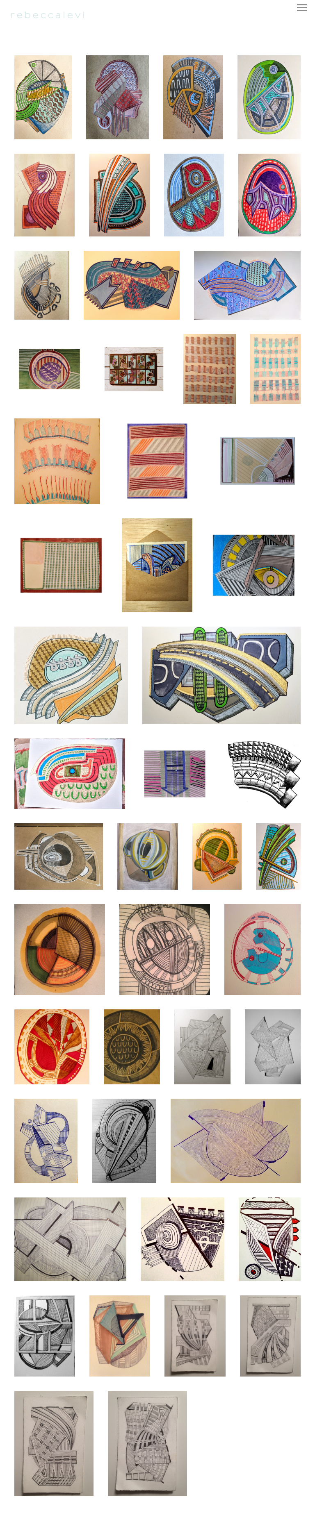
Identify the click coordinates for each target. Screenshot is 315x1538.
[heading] (47, 17)
